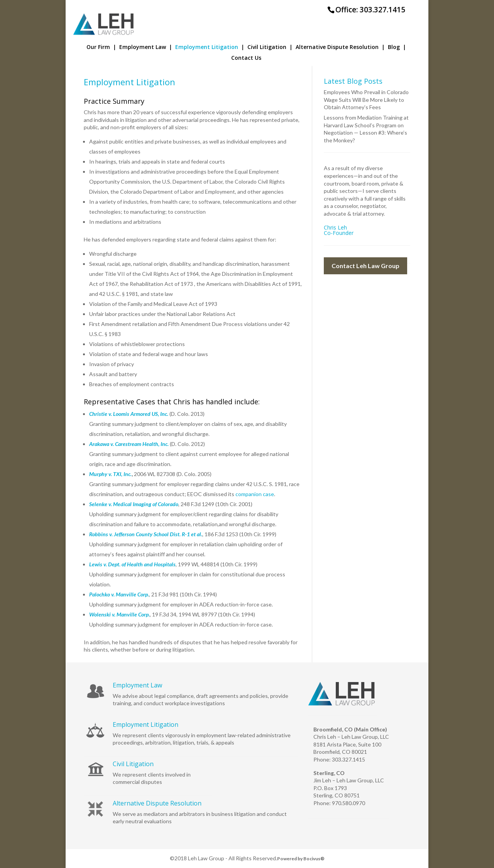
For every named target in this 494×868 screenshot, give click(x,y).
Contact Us (246, 58)
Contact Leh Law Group (365, 265)
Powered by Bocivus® (301, 858)
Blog (397, 47)
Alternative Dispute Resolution (340, 47)
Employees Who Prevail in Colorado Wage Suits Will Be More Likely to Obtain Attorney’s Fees (366, 99)
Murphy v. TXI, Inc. (110, 474)
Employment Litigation (209, 47)
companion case (254, 494)
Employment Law (145, 47)
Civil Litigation (270, 47)
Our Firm (101, 47)
